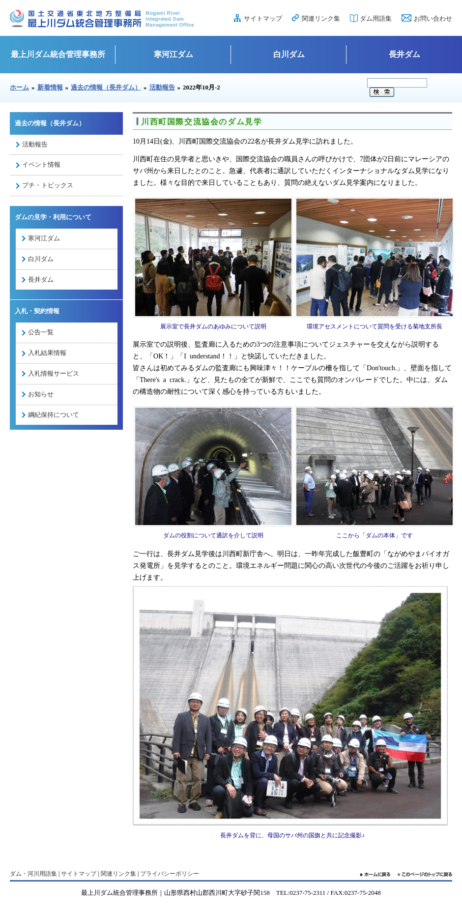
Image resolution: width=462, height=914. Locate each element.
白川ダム (289, 54)
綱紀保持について (53, 414)
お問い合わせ (433, 18)
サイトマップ (263, 18)
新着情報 (50, 87)
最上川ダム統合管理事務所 (58, 54)
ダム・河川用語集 (33, 873)
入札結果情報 (47, 352)
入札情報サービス (53, 373)
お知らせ (41, 394)
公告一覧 (41, 332)
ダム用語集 (376, 18)
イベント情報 (41, 164)
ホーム (19, 87)
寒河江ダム (173, 54)
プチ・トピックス (47, 185)
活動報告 (162, 87)
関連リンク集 (321, 18)
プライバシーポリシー (169, 873)
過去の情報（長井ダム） (106, 87)
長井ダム (404, 54)
